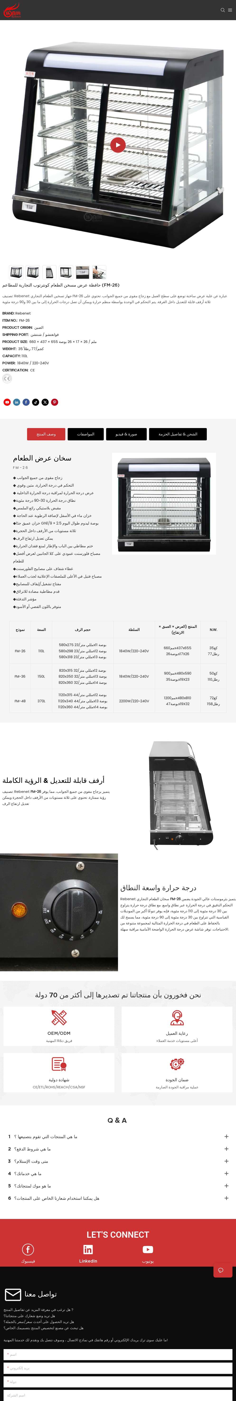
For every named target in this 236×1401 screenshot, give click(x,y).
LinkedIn (88, 1261)
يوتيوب (148, 1261)
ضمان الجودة (177, 1079)
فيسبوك (28, 1261)
